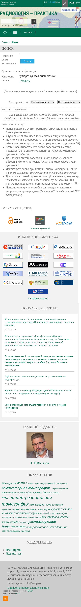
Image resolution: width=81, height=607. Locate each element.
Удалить (25, 81)
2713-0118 (51, 2)
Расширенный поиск (13, 25)
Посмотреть (13, 550)
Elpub (17, 593)
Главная (6, 42)
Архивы (28, 32)
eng (71, 3)
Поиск (15, 42)
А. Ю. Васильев (40, 463)
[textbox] (18, 21)
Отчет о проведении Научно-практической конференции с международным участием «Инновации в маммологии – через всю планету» (39, 321)
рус (78, 3)
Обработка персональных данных (28, 588)
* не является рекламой (40, 228)
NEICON (30, 591)
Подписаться (14, 553)
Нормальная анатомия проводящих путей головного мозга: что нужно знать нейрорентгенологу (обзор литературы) (38, 392)
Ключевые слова (8, 78)
